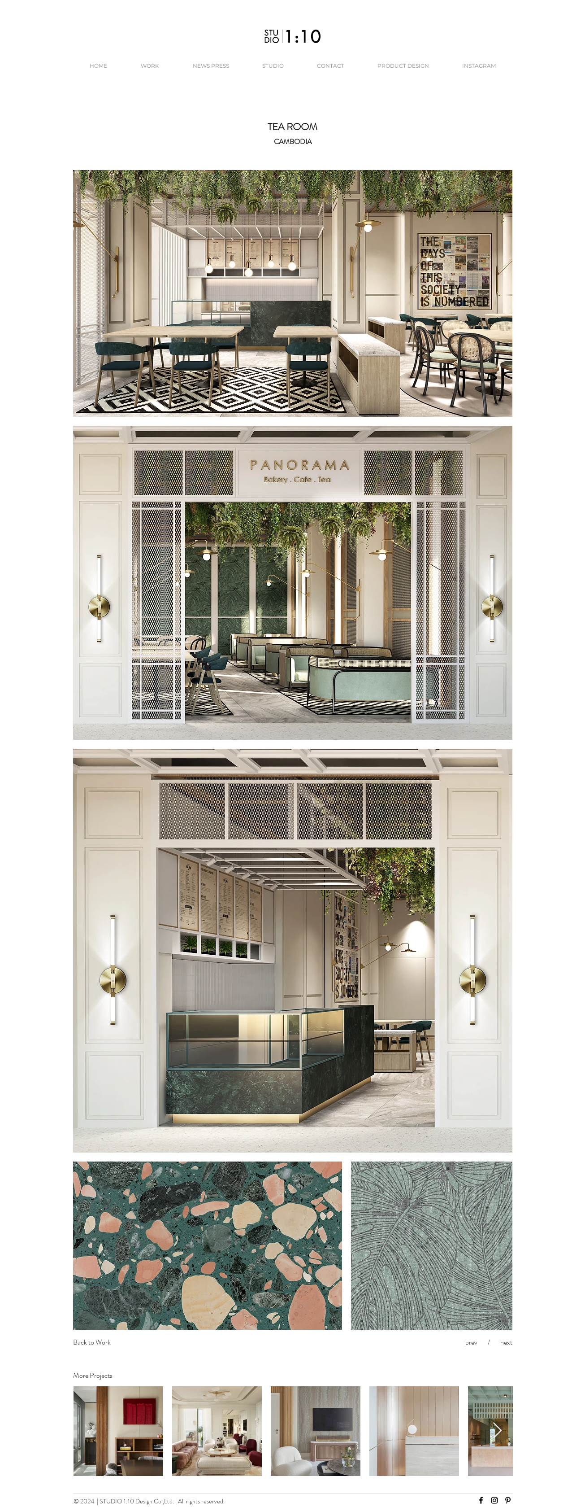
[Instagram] (494, 1500)
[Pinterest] (507, 1500)
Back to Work (92, 1342)
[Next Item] (497, 1431)
